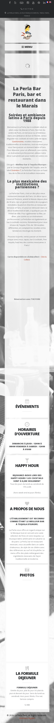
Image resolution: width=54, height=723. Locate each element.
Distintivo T (16, 170)
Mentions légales (27, 718)
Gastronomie (18, 141)
